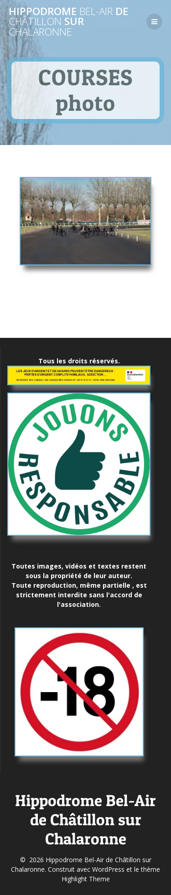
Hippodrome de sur (68, 21)
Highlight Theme (86, 878)
